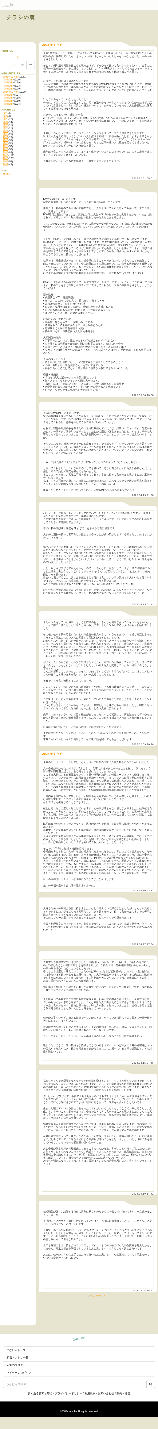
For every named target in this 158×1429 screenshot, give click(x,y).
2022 (5, 122)
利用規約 (89, 1393)
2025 (5, 113)
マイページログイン (19, 1372)
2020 (5, 128)
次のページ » (98, 1295)
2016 (5, 140)
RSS (7, 173)
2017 (5, 137)
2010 (5, 158)
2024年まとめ (11, 91)
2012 (5, 152)
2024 (5, 116)
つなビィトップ (16, 1350)
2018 (5, 134)
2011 (5, 155)
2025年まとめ (11, 76)
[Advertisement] (103, 26)
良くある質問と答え (40, 1393)
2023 (5, 119)
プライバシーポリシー (68, 1393)
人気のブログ (15, 1365)
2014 (5, 146)
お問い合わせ (106, 1393)
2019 (5, 131)
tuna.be (78, 1339)
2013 (5, 149)
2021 (5, 125)
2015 (5, 143)
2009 (5, 161)
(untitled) (8, 79)
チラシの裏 (20, 17)
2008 (5, 164)
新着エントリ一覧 (17, 1357)
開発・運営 (123, 1393)
